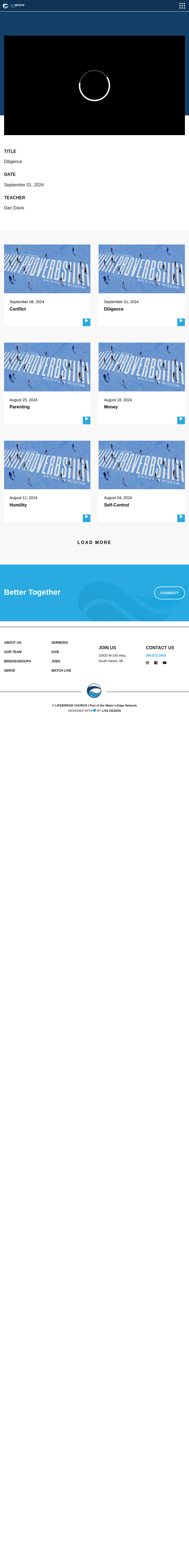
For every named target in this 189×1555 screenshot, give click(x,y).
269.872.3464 (156, 655)
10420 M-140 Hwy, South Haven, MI (112, 658)
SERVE (9, 671)
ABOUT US (12, 643)
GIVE (55, 652)
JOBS (55, 661)
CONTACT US (160, 647)
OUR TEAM (13, 652)
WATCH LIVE (61, 671)
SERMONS (59, 643)
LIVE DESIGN (111, 710)
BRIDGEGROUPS (17, 661)
